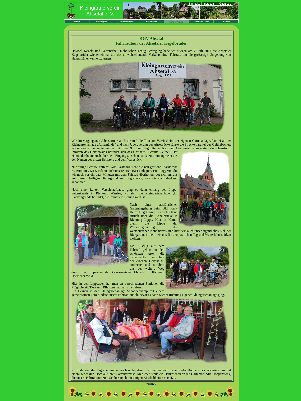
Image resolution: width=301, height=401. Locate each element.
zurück (152, 384)
